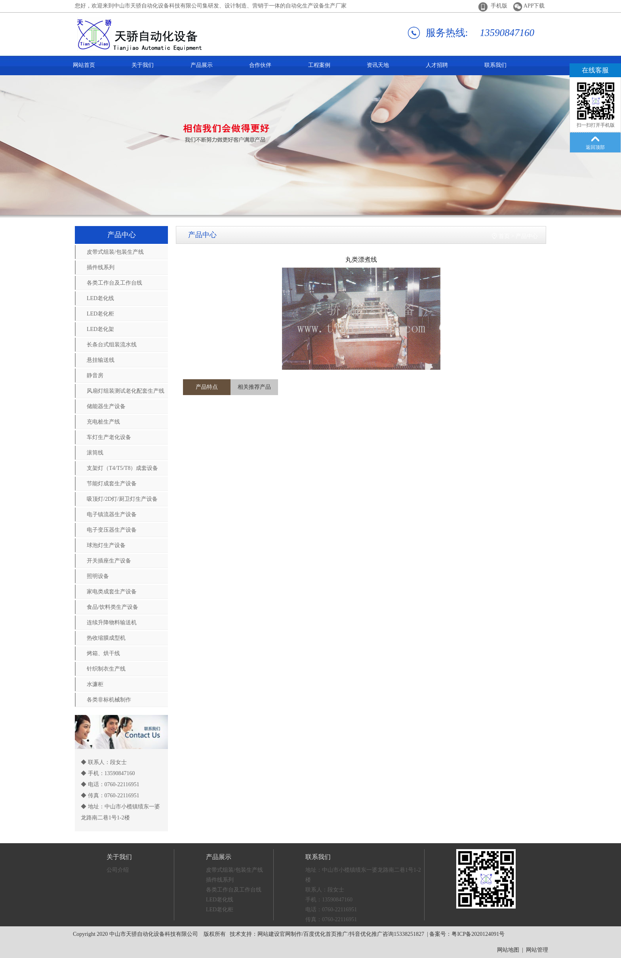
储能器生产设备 (106, 406)
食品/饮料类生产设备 (112, 607)
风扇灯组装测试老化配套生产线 (125, 391)
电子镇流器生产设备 (112, 514)
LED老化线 (100, 298)
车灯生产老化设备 (109, 437)
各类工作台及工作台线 (114, 283)
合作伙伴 (260, 65)
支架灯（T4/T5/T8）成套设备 (122, 468)
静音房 (95, 375)
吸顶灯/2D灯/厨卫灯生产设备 (122, 499)
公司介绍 (118, 870)
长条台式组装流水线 (112, 345)
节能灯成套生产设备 (112, 484)
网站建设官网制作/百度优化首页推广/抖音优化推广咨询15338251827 (340, 934)
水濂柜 (95, 684)
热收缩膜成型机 (106, 638)
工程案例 (319, 65)
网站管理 (537, 950)
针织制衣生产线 (106, 669)
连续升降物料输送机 (112, 622)
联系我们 (495, 65)
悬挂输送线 (100, 360)
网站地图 (508, 950)
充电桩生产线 (103, 422)
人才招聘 (437, 65)
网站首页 (84, 65)
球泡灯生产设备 (106, 545)
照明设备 (98, 576)
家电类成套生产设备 (112, 592)
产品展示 (201, 65)
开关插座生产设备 (109, 561)
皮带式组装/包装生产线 (115, 252)
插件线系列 (100, 267)
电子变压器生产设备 (112, 530)
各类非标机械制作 (109, 700)
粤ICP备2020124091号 (478, 934)
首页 (504, 236)
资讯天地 (378, 65)
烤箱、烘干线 (103, 653)
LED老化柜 (100, 314)
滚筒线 (95, 453)
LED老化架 (100, 329)
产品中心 (527, 236)
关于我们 (142, 65)
